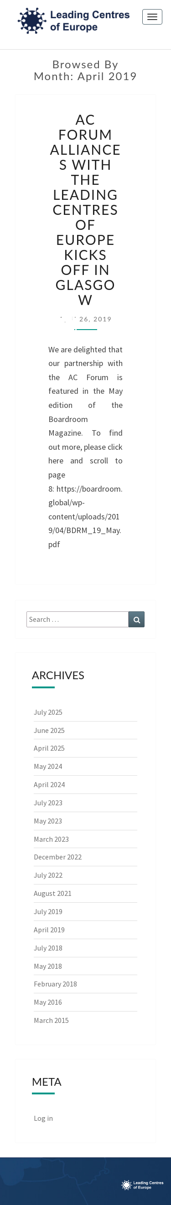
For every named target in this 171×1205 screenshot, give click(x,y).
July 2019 (48, 911)
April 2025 (49, 747)
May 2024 (48, 766)
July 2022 (48, 875)
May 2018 (48, 966)
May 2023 (48, 820)
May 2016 (48, 1002)
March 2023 (51, 839)
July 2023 (48, 802)
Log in (43, 1118)
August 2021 (53, 893)
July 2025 (48, 712)
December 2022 (58, 856)
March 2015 (51, 1020)
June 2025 (49, 730)
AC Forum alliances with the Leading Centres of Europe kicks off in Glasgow (85, 209)
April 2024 (49, 784)
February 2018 (55, 983)
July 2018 (48, 947)
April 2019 (49, 929)
